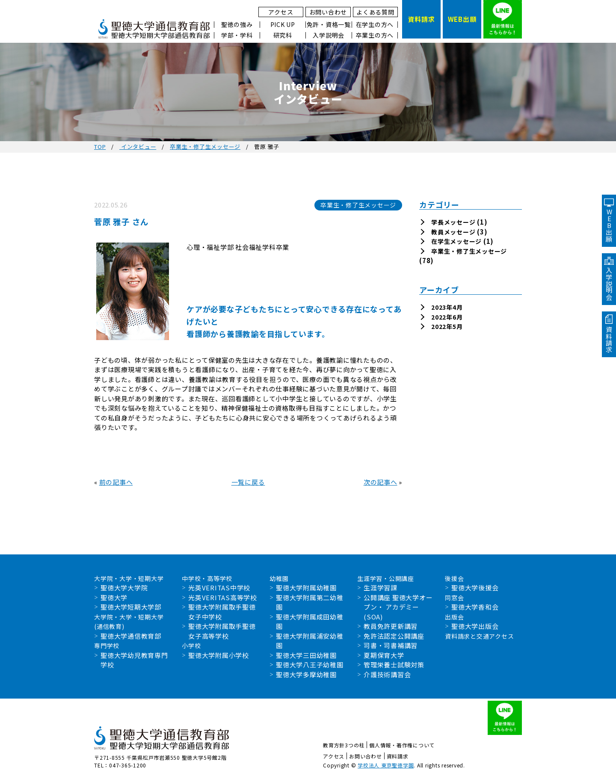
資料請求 (398, 756)
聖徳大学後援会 (474, 587)
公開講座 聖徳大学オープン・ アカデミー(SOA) (398, 607)
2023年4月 (446, 307)
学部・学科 (237, 35)
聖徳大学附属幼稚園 (306, 587)
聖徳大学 (114, 597)
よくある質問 (375, 12)
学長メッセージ (453, 222)
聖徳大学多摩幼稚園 (306, 674)
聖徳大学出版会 (474, 626)
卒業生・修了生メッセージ (205, 146)
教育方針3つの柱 (343, 745)
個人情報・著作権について (402, 745)
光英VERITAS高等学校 (222, 597)
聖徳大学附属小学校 (218, 655)
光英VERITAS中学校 (219, 587)
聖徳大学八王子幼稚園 (310, 664)
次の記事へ (380, 481)
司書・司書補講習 (391, 645)
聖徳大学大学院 (124, 587)
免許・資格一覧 (329, 24)
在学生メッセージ (456, 241)
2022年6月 (446, 317)
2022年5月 (446, 326)
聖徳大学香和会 (474, 606)
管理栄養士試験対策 (394, 664)
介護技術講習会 (387, 674)
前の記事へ (116, 481)
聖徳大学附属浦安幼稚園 (310, 640)
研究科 (282, 35)
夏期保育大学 (384, 655)
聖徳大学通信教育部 (131, 635)
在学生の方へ (375, 24)
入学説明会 (328, 35)
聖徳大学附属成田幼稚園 (310, 621)
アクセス (280, 12)
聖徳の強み (237, 24)
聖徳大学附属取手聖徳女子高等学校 (222, 631)
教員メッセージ (453, 232)
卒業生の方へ (375, 35)
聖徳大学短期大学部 (131, 606)
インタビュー (137, 146)
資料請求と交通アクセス (479, 636)
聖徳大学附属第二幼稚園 (310, 602)
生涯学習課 (380, 587)
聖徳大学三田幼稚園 (306, 655)
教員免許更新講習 (391, 626)
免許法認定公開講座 (394, 635)
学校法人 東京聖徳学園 (386, 765)
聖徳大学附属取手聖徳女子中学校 (222, 611)
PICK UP (282, 24)
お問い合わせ (328, 12)
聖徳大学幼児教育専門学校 (134, 660)
